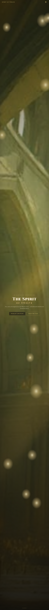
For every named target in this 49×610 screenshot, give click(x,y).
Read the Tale (33, 313)
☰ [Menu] (46, 2)
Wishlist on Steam (17, 313)
